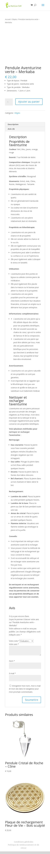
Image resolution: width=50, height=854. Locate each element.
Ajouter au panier (29, 101)
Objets (14, 19)
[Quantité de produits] (9, 102)
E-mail (12, 673)
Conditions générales (23, 842)
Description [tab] (13, 124)
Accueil (7, 19)
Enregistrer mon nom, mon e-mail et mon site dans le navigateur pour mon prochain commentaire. (24, 689)
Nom (12, 661)
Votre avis (14, 644)
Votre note (14, 641)
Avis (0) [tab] (11, 129)
